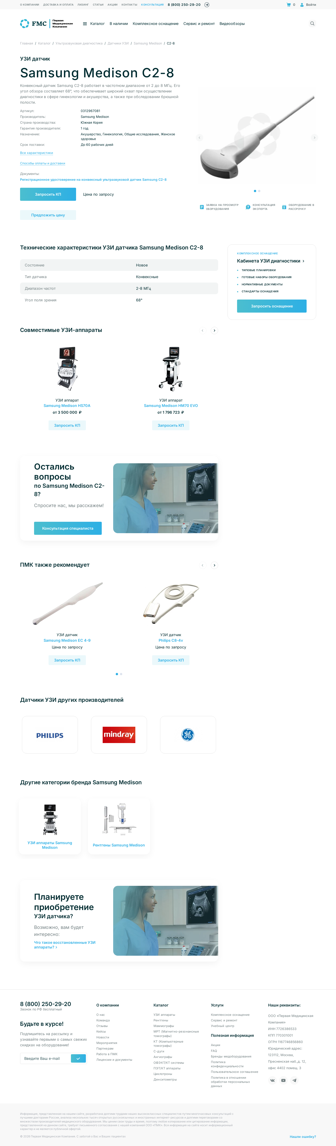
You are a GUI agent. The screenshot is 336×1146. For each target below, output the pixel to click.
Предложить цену (48, 215)
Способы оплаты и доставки (42, 163)
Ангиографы (163, 1057)
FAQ (214, 1051)
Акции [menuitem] (113, 4)
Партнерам (104, 1048)
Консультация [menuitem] (152, 4)
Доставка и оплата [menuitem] (58, 4)
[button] (255, 191)
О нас (100, 1014)
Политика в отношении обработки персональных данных (230, 1082)
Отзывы (102, 1026)
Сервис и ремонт (199, 23)
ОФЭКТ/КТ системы (169, 1062)
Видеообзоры (232, 23)
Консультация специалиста (67, 528)
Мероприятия (106, 1043)
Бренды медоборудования (231, 1056)
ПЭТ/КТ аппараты (167, 1068)
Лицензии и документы (114, 1059)
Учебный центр (222, 1026)
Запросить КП (48, 194)
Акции (215, 1045)
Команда (103, 1020)
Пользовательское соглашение (235, 1072)
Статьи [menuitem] (98, 4)
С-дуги (159, 1051)
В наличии (119, 23)
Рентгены (161, 1020)
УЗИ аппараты (164, 1014)
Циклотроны (163, 1074)
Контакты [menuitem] (129, 4)
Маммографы (164, 1026)
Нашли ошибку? (303, 1137)
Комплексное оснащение (155, 23)
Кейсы (101, 1031)
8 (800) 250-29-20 (184, 5)
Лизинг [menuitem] (83, 4)
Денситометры (165, 1079)
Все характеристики (36, 153)
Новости (102, 1037)
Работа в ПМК (107, 1054)
